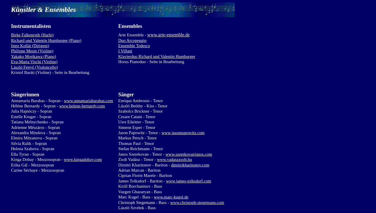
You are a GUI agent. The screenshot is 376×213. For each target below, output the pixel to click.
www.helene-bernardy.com (82, 106)
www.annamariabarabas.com (88, 100)
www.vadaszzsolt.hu (174, 159)
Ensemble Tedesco (134, 45)
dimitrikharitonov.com (190, 165)
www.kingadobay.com (83, 159)
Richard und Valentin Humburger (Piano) (46, 40)
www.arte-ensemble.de (168, 34)
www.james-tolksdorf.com (188, 181)
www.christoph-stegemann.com (197, 202)
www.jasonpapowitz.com (183, 132)
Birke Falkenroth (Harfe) (32, 35)
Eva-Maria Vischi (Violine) (34, 61)
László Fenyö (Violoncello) (34, 67)
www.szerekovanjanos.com (189, 154)
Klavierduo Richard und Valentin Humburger (156, 56)
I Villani (125, 51)
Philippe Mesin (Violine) (32, 51)
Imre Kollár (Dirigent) (30, 45)
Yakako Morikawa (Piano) (33, 56)
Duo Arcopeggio (132, 40)
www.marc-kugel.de (171, 197)
